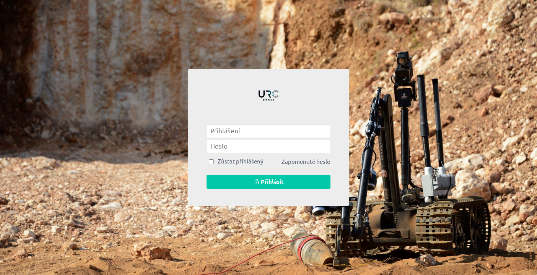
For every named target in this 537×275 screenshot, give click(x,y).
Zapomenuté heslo (306, 162)
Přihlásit (269, 181)
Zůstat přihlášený (240, 161)
